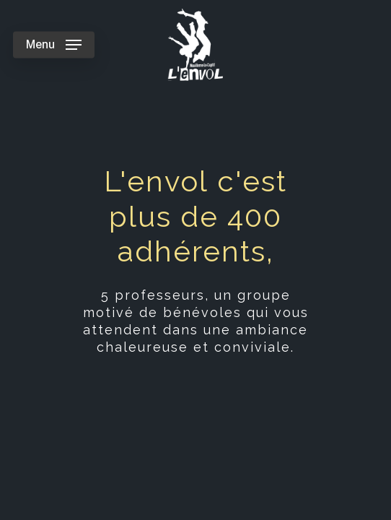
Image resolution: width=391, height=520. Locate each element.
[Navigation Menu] (54, 45)
